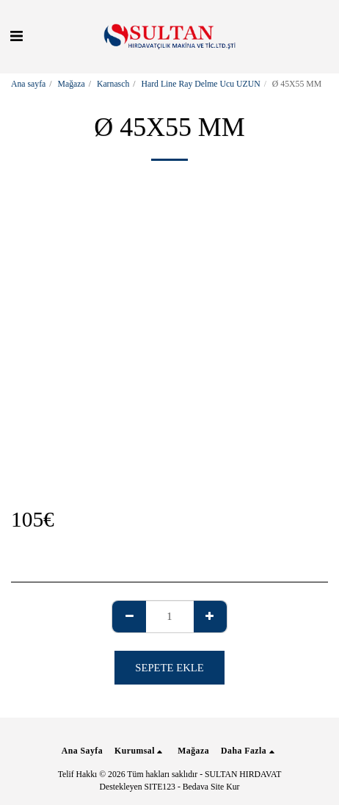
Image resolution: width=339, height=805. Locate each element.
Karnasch (113, 84)
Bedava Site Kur (211, 787)
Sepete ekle (169, 668)
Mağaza (71, 84)
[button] (16, 36)
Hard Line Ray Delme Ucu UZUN (200, 84)
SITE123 (160, 787)
